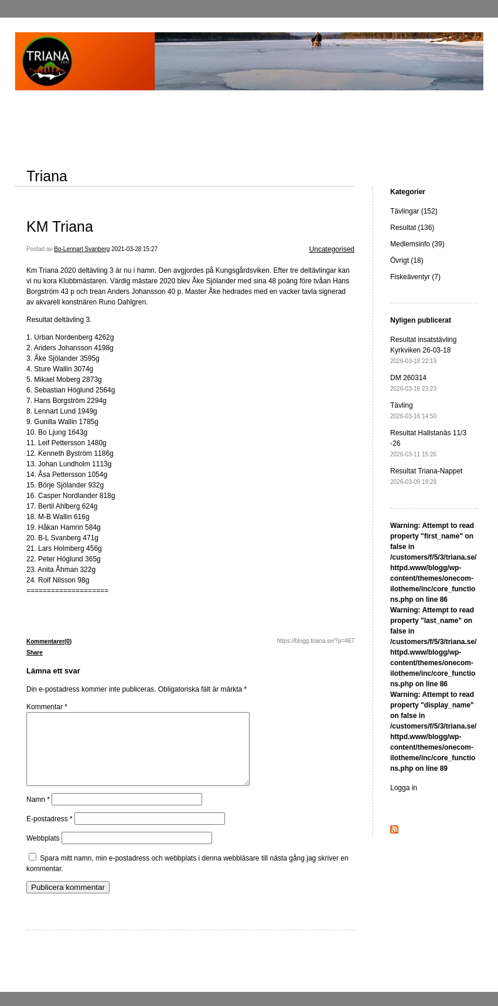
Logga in (403, 788)
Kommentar (46, 707)
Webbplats (42, 852)
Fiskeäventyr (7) (415, 277)
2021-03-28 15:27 (134, 249)
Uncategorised (331, 249)
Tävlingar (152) (414, 211)
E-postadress (49, 833)
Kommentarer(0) (48, 641)
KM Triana (59, 226)
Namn (38, 813)
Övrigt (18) (407, 260)
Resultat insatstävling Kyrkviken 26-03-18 (423, 350)
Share (34, 652)
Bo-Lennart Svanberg (82, 249)
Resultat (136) (412, 227)
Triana (46, 176)
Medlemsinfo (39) (417, 244)
